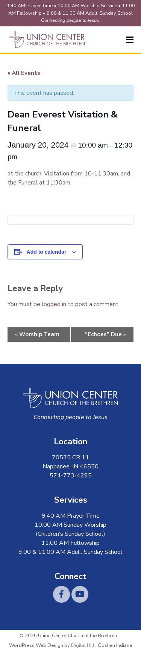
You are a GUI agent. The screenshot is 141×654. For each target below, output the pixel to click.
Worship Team (37, 334)
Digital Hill (82, 645)
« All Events (24, 73)
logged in (54, 304)
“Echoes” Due (105, 334)
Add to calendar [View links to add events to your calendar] (47, 252)
